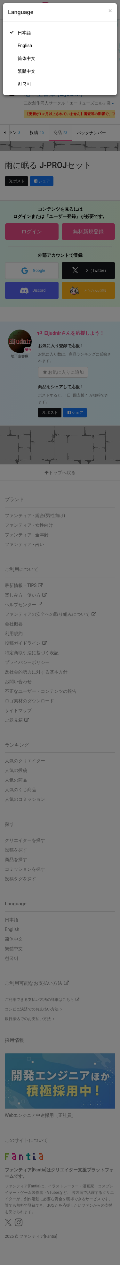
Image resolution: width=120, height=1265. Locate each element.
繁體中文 (27, 71)
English (25, 45)
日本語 (24, 32)
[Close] (110, 10)
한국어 (24, 84)
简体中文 (27, 58)
